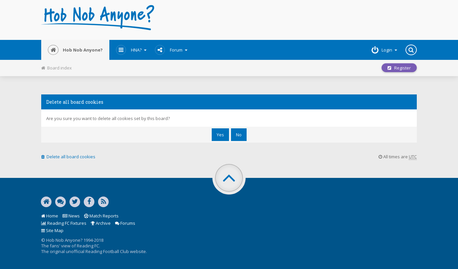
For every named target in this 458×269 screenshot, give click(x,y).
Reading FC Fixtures (63, 223)
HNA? (131, 50)
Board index (56, 68)
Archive (101, 223)
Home (49, 216)
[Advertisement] (293, 20)
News (71, 216)
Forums (125, 223)
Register (399, 68)
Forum (171, 50)
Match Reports (101, 216)
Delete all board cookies (68, 157)
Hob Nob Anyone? (75, 50)
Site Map (52, 230)
